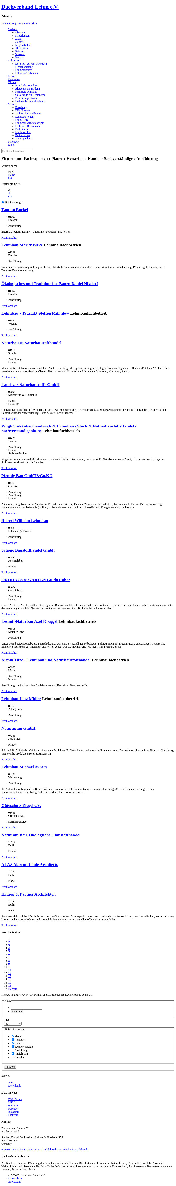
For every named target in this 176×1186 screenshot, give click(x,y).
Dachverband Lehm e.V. (30, 7)
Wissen (12, 104)
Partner (19, 57)
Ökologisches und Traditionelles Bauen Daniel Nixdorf (49, 283)
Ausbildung (20, 1050)
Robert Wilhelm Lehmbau (24, 520)
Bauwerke (14, 79)
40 (9, 192)
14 (9, 979)
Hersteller (18, 1039)
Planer (17, 1036)
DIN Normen (22, 110)
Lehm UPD (21, 119)
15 (9, 982)
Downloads (14, 1085)
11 (9, 970)
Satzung (19, 51)
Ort (10, 178)
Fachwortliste (22, 135)
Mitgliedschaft (23, 44)
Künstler (18, 1057)
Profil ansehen (9, 237)
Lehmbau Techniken (26, 73)
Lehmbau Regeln (24, 116)
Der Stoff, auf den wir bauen (31, 63)
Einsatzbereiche (24, 66)
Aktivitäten (21, 48)
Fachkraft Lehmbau (26, 91)
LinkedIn (13, 1114)
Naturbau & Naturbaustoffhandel (31, 343)
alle (10, 196)
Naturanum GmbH (18, 728)
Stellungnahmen (24, 138)
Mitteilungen (22, 35)
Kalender (13, 141)
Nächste (12, 988)
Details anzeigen (12, 202)
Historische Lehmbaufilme (30, 101)
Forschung (21, 107)
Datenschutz (15, 1178)
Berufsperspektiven (26, 97)
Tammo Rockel (14, 209)
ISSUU (12, 1102)
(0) (13, 1149)
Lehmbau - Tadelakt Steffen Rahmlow (35, 313)
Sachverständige (22, 1046)
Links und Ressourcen (27, 126)
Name (11, 174)
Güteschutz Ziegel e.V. (21, 805)
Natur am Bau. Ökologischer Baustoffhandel (40, 835)
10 (9, 966)
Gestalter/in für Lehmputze (30, 94)
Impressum (14, 1181)
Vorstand (20, 54)
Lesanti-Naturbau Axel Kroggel (29, 621)
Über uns (20, 32)
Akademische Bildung (27, 88)
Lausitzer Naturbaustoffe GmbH (30, 384)
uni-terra (13, 1105)
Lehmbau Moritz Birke (22, 245)
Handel (17, 1043)
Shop (11, 1082)
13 (9, 976)
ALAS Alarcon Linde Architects (29, 864)
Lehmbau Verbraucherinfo (29, 122)
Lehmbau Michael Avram (24, 767)
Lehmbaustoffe (23, 69)
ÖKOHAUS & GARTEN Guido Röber (35, 579)
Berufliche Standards (27, 85)
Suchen (17, 1011)
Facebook (13, 1108)
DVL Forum (15, 1099)
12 (9, 973)
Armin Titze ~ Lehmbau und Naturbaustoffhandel (46, 660)
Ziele (18, 38)
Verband (12, 29)
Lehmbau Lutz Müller (21, 698)
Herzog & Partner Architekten (28, 894)
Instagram (13, 1111)
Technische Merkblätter (28, 113)
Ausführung (20, 1053)
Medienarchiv (23, 132)
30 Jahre (20, 41)
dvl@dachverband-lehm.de (42, 1149)
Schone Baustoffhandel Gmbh (28, 550)
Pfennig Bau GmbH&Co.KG (26, 475)
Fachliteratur (22, 129)
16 (9, 985)
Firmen (12, 76)
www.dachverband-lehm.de (73, 1149)
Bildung (12, 82)
